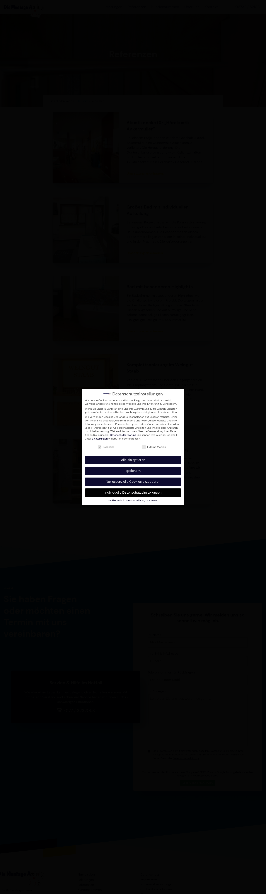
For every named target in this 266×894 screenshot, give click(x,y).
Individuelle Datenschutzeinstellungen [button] (133, 491)
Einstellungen (100, 437)
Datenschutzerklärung (123, 433)
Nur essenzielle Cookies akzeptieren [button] (133, 480)
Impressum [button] (152, 499)
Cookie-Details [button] (115, 499)
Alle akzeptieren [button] (133, 459)
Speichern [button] (133, 470)
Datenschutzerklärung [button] (135, 499)
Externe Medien (154, 445)
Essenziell (106, 445)
